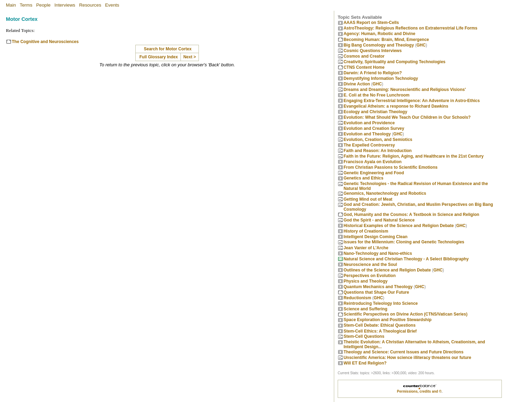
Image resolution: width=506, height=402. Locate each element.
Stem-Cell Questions (364, 336)
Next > (189, 57)
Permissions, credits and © (419, 391)
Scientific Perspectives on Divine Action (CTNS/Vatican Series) (405, 314)
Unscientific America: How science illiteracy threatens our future (407, 357)
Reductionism (357, 297)
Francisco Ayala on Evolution (373, 161)
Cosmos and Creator (364, 56)
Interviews (64, 5)
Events (112, 5)
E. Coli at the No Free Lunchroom (377, 95)
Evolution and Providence (369, 122)
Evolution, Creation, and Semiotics (378, 139)
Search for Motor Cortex (167, 49)
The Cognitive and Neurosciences (45, 41)
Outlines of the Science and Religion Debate (387, 270)
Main (11, 5)
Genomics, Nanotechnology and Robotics (385, 193)
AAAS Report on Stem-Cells (371, 22)
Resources (90, 5)
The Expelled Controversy (369, 145)
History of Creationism (366, 231)
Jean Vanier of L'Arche (366, 247)
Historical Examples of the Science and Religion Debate (399, 225)
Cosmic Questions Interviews (373, 50)
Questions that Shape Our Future (376, 292)
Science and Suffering (365, 309)
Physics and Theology (366, 281)
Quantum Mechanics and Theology (378, 286)
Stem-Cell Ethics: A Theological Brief (380, 331)
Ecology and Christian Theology (375, 111)
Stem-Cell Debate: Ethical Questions (379, 325)
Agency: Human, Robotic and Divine (379, 33)
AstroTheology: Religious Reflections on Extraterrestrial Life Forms (410, 28)
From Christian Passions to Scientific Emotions (391, 167)
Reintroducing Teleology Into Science (381, 303)
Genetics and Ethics (363, 178)
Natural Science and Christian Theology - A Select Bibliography (406, 259)
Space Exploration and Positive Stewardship (387, 319)
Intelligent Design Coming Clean (375, 236)
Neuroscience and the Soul (370, 264)
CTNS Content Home (364, 67)
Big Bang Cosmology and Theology (379, 45)
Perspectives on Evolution (370, 275)
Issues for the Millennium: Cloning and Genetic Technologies (404, 242)
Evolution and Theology (367, 134)
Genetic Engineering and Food (374, 172)
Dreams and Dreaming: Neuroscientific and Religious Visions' (405, 89)
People (43, 5)
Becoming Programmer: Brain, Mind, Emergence (386, 39)
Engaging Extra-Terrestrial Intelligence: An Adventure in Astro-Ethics (412, 100)
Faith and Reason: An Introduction (378, 150)
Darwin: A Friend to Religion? (373, 72)
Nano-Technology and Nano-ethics (378, 253)
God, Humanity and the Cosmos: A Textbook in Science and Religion (411, 214)
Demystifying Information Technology (381, 78)
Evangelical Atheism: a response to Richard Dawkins (396, 106)
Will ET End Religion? (365, 363)
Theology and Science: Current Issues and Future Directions (403, 352)
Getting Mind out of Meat (368, 199)
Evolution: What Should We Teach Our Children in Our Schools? (407, 117)
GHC (421, 45)
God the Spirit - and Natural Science (379, 220)
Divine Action (357, 84)
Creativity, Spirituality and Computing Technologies (395, 61)
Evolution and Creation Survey (374, 128)
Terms (26, 5)
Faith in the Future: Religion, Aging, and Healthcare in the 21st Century (414, 156)
